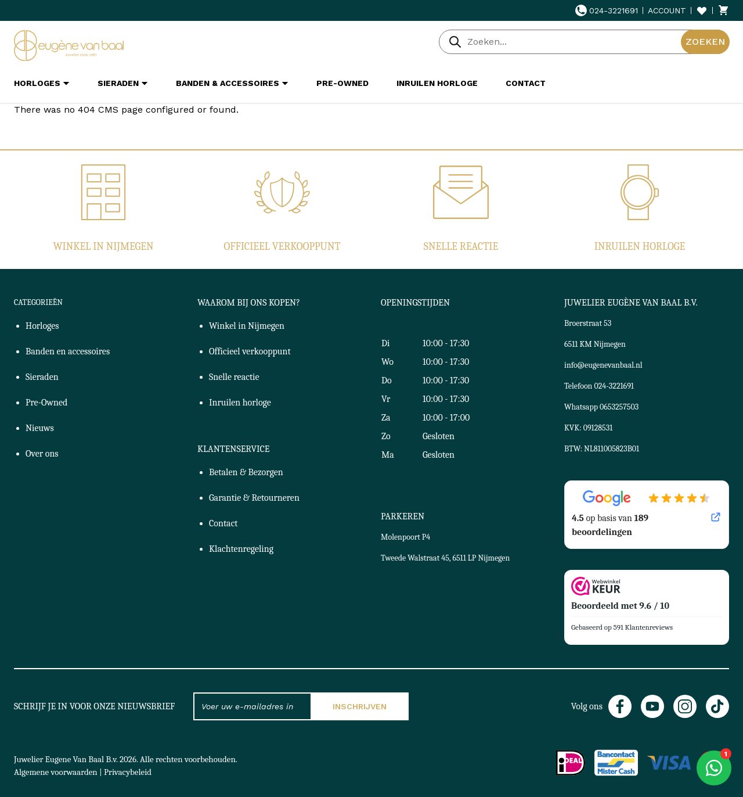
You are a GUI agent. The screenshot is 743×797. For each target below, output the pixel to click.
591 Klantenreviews (643, 627)
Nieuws (40, 428)
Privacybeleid (128, 772)
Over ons (42, 453)
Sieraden (42, 377)
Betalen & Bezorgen (246, 472)
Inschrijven (360, 706)
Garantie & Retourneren (254, 498)
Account (667, 10)
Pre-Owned (46, 402)
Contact (223, 523)
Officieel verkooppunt (282, 246)
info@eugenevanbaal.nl (603, 365)
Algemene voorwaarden (56, 772)
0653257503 (619, 407)
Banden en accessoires (68, 351)
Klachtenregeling (241, 549)
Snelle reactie (461, 246)
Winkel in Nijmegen (103, 246)
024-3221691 (606, 10)
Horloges (42, 326)
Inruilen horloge (639, 246)
